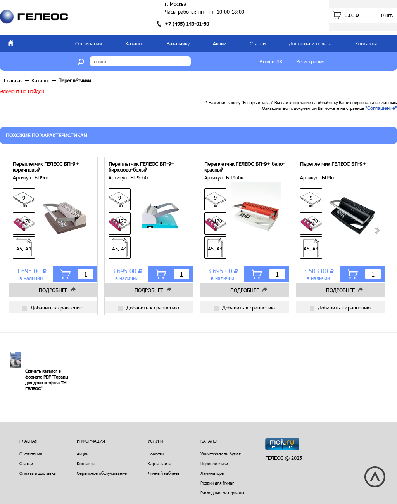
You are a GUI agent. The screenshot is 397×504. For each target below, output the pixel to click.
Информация (91, 440)
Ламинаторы (212, 473)
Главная (13, 80)
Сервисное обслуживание (102, 473)
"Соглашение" (381, 108)
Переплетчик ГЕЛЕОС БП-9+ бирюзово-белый (141, 167)
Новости (156, 453)
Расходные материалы (222, 492)
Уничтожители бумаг (220, 453)
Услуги (155, 440)
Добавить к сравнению (52, 307)
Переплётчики (214, 463)
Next (377, 230)
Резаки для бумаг (217, 482)
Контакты (366, 43)
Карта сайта (159, 463)
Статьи (258, 43)
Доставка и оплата (310, 43)
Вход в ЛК (271, 61)
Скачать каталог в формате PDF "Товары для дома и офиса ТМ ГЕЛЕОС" (46, 379)
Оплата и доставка (37, 473)
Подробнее (53, 290)
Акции (219, 43)
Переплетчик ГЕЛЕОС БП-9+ (333, 164)
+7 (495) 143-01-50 (187, 24)
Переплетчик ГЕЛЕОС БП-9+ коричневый (46, 167)
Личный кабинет (164, 473)
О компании (88, 43)
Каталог (134, 43)
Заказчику (178, 43)
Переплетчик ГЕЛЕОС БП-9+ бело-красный (244, 167)
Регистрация (310, 61)
